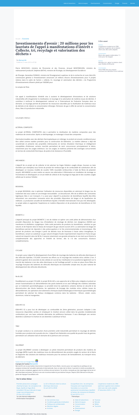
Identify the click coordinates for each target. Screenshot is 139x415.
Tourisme (98, 406)
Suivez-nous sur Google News (27, 362)
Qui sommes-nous (53, 400)
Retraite (132, 3)
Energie (117, 3)
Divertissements (95, 3)
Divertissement (80, 408)
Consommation (107, 3)
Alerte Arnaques (83, 3)
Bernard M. (23, 60)
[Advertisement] (69, 24)
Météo (97, 404)
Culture (77, 406)
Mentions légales (52, 406)
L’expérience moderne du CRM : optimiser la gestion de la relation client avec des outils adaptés (109, 48)
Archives (50, 408)
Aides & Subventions (69, 3)
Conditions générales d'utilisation (58, 402)
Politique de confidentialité (56, 404)
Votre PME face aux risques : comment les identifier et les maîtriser (110, 70)
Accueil (18, 39)
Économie (25, 39)
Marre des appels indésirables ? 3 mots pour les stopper (109, 56)
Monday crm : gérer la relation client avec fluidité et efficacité (110, 63)
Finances (124, 3)
